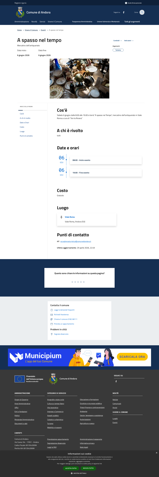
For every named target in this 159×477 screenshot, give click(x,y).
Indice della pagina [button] (26, 106)
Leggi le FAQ (52, 447)
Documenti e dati (21, 423)
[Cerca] (141, 12)
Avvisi (115, 407)
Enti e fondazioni (21, 411)
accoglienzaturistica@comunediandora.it (76, 241)
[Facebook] (122, 12)
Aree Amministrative (22, 403)
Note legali (84, 447)
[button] (79, 473)
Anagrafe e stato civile (55, 399)
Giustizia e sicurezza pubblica (91, 403)
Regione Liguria (20, 3)
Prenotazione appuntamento (58, 439)
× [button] (156, 453)
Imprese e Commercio (55, 411)
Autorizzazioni (85, 419)
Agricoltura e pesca (87, 423)
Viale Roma (70, 216)
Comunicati (117, 403)
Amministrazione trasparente (91, 439)
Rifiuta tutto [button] (88, 468)
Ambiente (83, 411)
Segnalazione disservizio (56, 443)
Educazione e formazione (89, 399)
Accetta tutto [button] (71, 468)
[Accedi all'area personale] (133, 3)
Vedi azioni (129, 40)
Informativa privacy (87, 443)
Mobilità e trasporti (54, 427)
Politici (17, 415)
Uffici (16, 407)
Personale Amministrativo (24, 419)
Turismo (50, 423)
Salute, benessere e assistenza (91, 415)
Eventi (43, 30)
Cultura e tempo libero (55, 403)
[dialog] (79, 464)
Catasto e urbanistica (55, 419)
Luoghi (115, 418)
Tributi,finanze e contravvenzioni (92, 407)
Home (19, 30)
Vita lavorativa (52, 407)
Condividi (117, 40)
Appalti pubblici (53, 415)
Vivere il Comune (31, 30)
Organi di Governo (21, 399)
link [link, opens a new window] (101, 464)
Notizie (115, 399)
